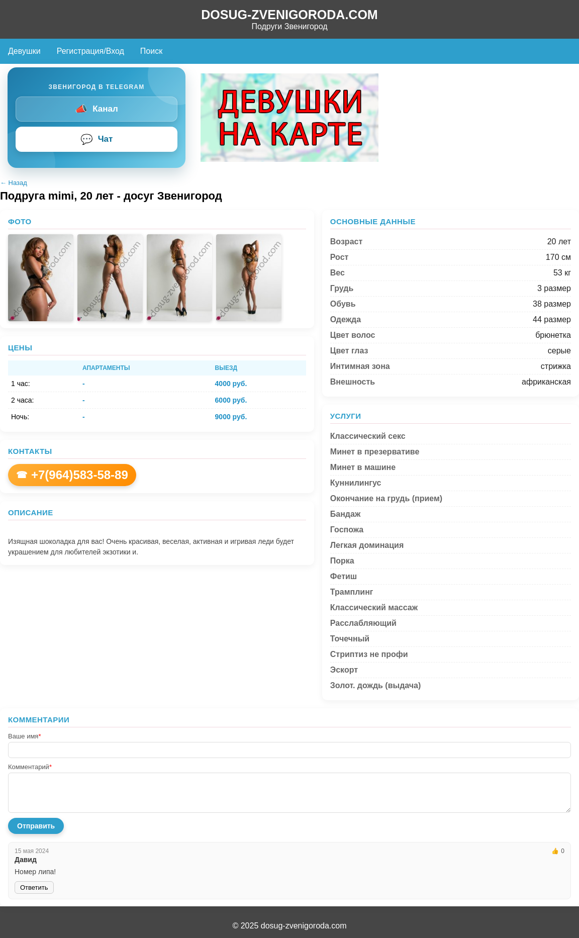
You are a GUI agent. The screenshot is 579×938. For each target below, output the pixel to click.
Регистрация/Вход (90, 51)
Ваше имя (24, 736)
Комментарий (30, 767)
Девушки (24, 51)
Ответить (34, 887)
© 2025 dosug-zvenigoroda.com (289, 925)
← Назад (13, 182)
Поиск (151, 51)
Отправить (36, 826)
